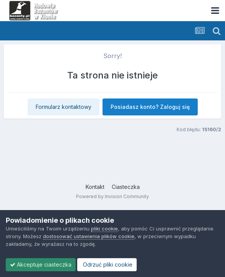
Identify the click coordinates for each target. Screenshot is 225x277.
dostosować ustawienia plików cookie (88, 236)
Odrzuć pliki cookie (106, 264)
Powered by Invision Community (112, 196)
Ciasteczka (126, 187)
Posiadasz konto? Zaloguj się (150, 106)
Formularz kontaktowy (63, 106)
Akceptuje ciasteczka (40, 264)
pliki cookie (104, 228)
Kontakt (95, 187)
